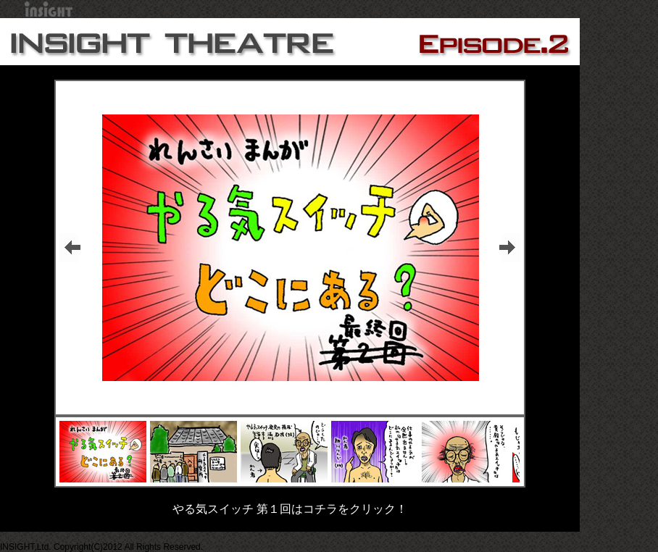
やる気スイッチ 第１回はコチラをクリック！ (289, 509)
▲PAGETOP (25, 537)
